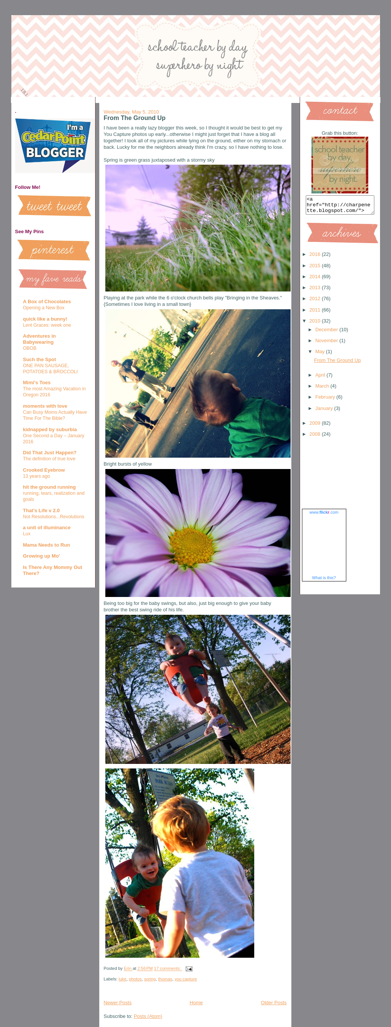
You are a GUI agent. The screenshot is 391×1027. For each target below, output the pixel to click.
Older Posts (274, 1002)
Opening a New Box (44, 307)
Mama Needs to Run (46, 545)
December (327, 333)
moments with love (45, 406)
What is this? (324, 581)
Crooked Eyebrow (44, 470)
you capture (186, 979)
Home (196, 1002)
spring (150, 979)
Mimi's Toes (37, 382)
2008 (316, 437)
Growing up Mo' (41, 556)
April (321, 378)
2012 (316, 302)
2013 (316, 291)
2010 (316, 324)
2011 (316, 313)
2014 (316, 280)
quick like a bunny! (45, 319)
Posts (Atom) (148, 1016)
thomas (165, 979)
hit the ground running (49, 487)
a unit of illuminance (47, 527)
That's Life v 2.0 (41, 510)
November (327, 344)
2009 (316, 426)
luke (123, 979)
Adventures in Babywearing (39, 339)
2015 (316, 269)
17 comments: (168, 968)
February (325, 400)
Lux (27, 533)
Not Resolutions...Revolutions (53, 516)
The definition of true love (49, 458)
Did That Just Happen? (50, 452)
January (324, 412)
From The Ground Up (135, 117)
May (320, 355)
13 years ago (36, 476)
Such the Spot (39, 359)
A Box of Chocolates (47, 301)
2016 (316, 257)
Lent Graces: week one (47, 325)
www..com (324, 515)
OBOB (30, 348)
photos (135, 979)
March (322, 389)
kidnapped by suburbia (50, 429)
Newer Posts (118, 1002)
